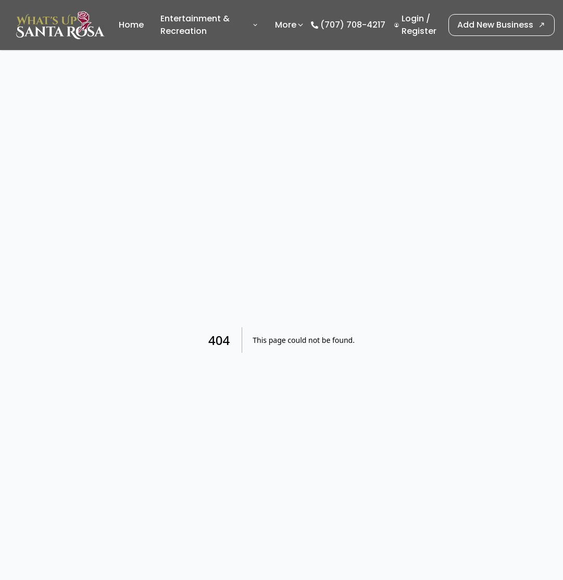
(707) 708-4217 (352, 25)
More (290, 25)
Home (131, 25)
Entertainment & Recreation (209, 25)
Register (419, 31)
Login (413, 18)
